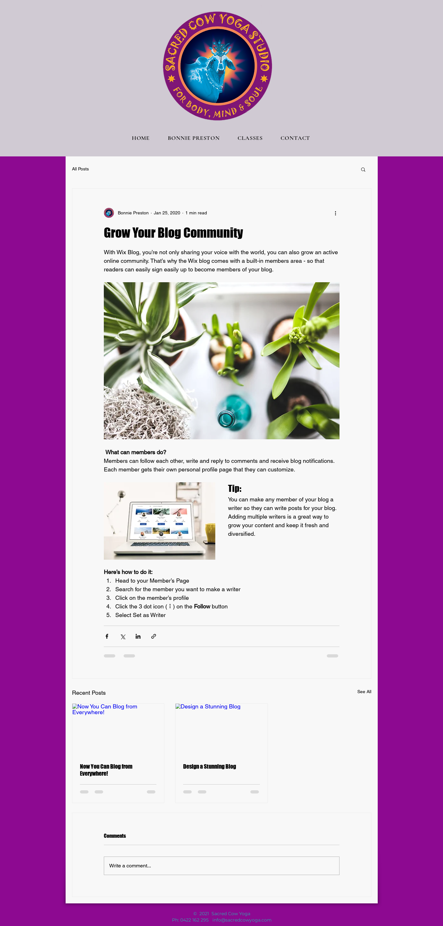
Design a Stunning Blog (209, 766)
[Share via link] (154, 636)
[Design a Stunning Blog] (221, 729)
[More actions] (335, 213)
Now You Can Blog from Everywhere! (106, 770)
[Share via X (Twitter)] (122, 636)
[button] (363, 169)
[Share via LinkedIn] (138, 636)
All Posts (80, 168)
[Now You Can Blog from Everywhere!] (118, 729)
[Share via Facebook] (107, 636)
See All (364, 691)
